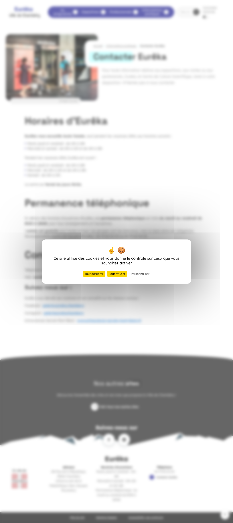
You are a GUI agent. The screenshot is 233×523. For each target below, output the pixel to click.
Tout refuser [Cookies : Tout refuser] (117, 274)
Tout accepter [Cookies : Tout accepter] (94, 274)
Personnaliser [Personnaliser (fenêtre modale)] (140, 274)
